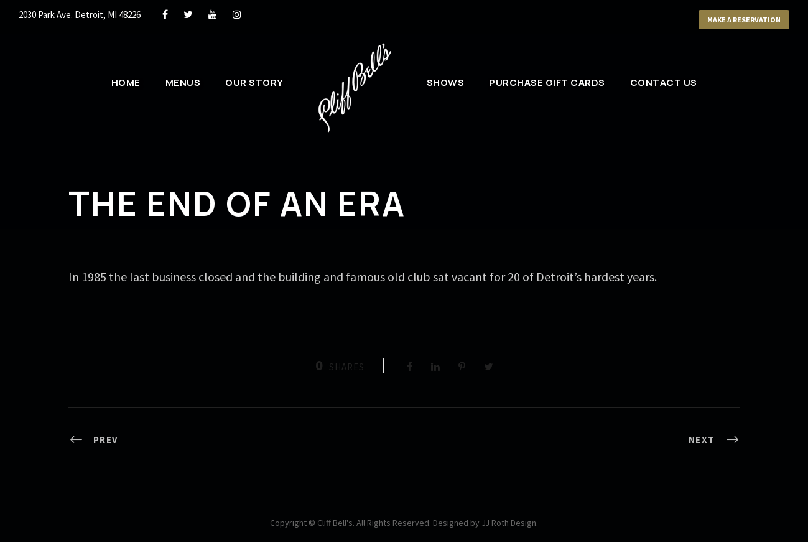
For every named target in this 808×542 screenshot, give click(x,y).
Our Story (254, 82)
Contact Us (663, 82)
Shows (446, 82)
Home (126, 82)
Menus (183, 82)
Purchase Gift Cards (547, 82)
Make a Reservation (744, 19)
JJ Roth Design (508, 522)
